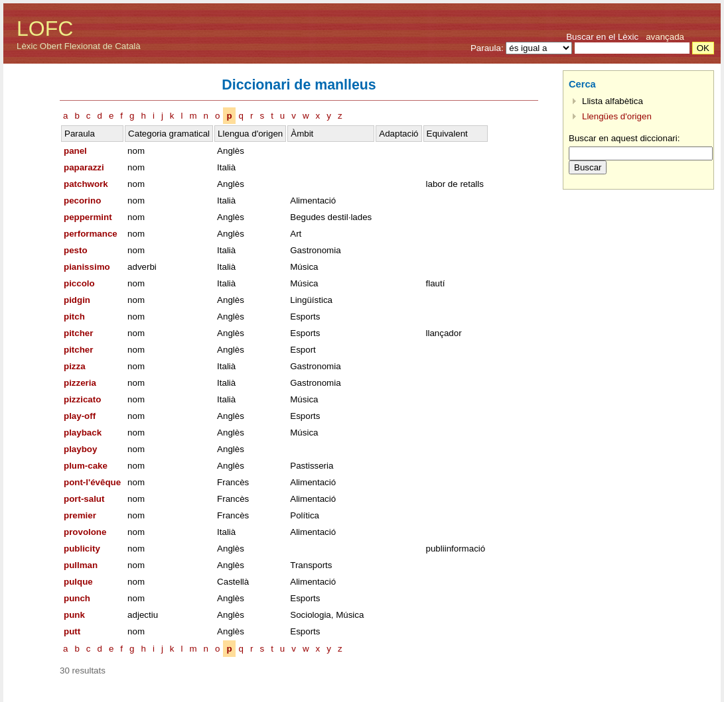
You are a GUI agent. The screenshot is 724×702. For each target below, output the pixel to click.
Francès (233, 482)
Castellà (233, 582)
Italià (226, 167)
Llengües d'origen (617, 116)
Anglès (230, 151)
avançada (665, 37)
